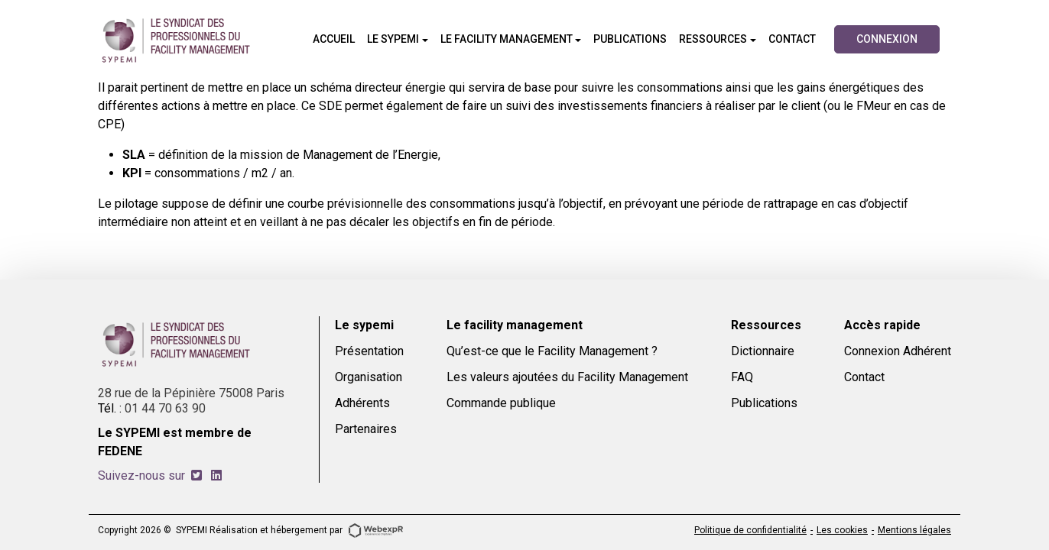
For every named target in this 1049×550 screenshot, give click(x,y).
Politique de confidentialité (750, 530)
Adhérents (362, 403)
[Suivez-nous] (196, 475)
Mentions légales (914, 530)
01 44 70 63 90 (165, 408)
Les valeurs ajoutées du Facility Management (567, 377)
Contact (864, 377)
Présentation (369, 351)
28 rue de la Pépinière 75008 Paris (191, 393)
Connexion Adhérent (897, 351)
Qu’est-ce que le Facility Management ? (552, 351)
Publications (764, 403)
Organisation (368, 377)
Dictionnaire (762, 351)
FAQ (742, 377)
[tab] (196, 475)
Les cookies (842, 530)
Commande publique (501, 403)
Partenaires (366, 429)
